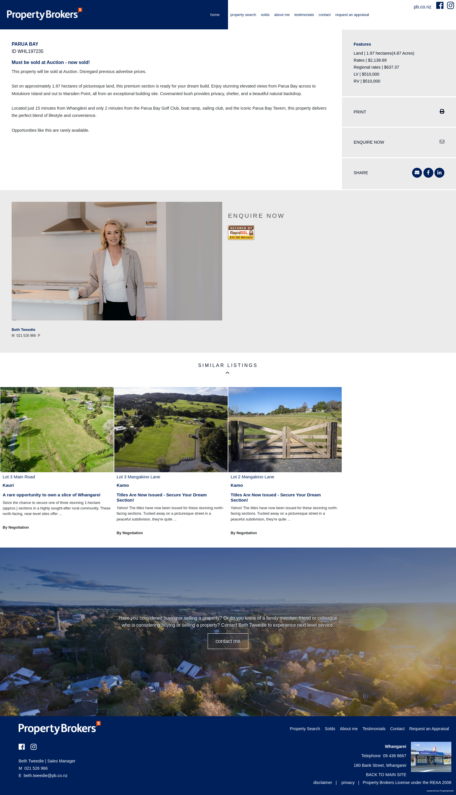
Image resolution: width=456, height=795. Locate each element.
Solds (265, 15)
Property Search (243, 15)
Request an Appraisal (352, 15)
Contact (325, 15)
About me (282, 15)
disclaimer (322, 782)
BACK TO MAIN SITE (386, 774)
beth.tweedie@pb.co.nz (46, 775)
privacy (348, 782)
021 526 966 (33, 768)
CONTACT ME (228, 641)
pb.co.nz (423, 6)
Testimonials (304, 15)
